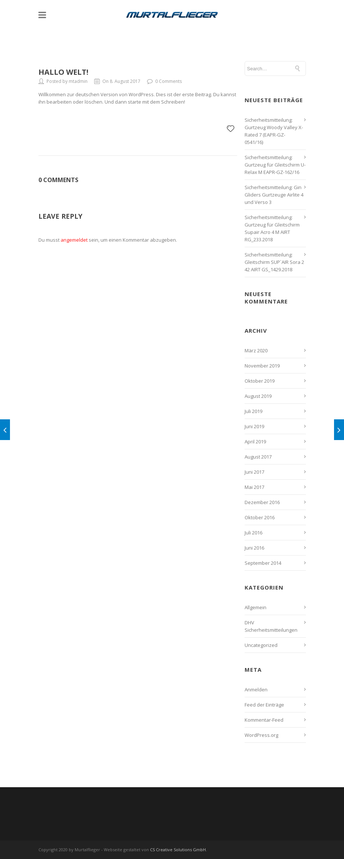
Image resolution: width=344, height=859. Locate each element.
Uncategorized (261, 645)
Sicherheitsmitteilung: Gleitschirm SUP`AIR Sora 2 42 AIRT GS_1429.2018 (274, 262)
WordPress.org (261, 735)
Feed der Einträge (264, 704)
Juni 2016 (254, 547)
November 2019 (262, 365)
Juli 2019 (253, 411)
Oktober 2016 (260, 517)
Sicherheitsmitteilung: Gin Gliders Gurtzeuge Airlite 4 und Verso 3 (274, 194)
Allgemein (255, 607)
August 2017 (258, 456)
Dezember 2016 (262, 502)
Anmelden (256, 689)
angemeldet (74, 239)
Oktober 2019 (260, 381)
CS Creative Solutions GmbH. (178, 849)
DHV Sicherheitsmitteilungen (271, 626)
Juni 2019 (254, 426)
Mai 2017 (254, 487)
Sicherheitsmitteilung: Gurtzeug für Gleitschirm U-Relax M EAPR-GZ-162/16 (275, 164)
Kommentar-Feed (264, 720)
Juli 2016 (253, 532)
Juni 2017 (254, 472)
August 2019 (258, 396)
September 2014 (263, 563)
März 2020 (256, 350)
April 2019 (255, 441)
